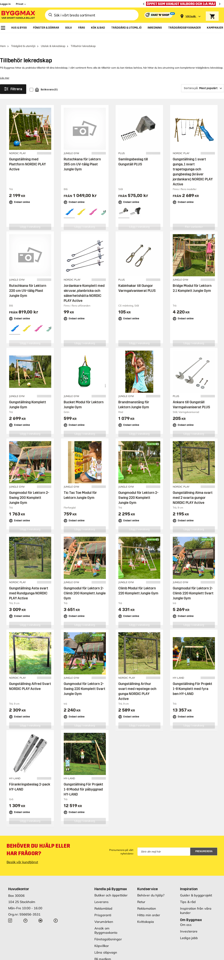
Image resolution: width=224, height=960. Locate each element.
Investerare (188, 923)
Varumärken (103, 913)
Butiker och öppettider (111, 887)
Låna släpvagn (105, 944)
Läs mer (4, 69)
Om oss (186, 916)
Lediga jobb (189, 929)
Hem (3, 37)
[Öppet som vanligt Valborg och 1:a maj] (182, 4)
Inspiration (189, 880)
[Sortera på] (202, 80)
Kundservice (147, 880)
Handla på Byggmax (110, 880)
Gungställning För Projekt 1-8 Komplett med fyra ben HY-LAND (192, 680)
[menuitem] (3, 28)
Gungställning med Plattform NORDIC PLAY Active (27, 156)
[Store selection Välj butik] (190, 16)
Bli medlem (102, 951)
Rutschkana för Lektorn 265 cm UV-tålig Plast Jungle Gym (82, 156)
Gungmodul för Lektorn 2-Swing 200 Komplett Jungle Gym (29, 489)
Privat (19, 4)
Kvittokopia (145, 913)
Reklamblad (103, 900)
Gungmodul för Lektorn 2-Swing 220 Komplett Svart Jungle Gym (84, 680)
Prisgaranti (102, 907)
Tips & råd (188, 893)
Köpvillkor (101, 937)
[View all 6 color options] (104, 202)
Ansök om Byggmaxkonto (105, 922)
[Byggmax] (18, 15)
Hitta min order (148, 907)
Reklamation (146, 900)
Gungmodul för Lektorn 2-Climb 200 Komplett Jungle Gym (85, 585)
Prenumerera (204, 842)
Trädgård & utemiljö (23, 37)
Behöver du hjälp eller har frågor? (38, 841)
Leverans (101, 893)
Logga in (5, 4)
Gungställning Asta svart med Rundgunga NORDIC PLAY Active (28, 585)
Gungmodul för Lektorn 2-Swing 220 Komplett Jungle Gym (138, 489)
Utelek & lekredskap (53, 37)
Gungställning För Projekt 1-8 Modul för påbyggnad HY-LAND (83, 781)
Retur (141, 893)
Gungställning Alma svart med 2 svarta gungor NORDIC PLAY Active (193, 489)
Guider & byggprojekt (196, 887)
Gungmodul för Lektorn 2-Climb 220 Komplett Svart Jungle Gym (193, 585)
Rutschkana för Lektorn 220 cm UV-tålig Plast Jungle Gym (27, 282)
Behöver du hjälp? (150, 887)
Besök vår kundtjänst (22, 854)
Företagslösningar (108, 931)
